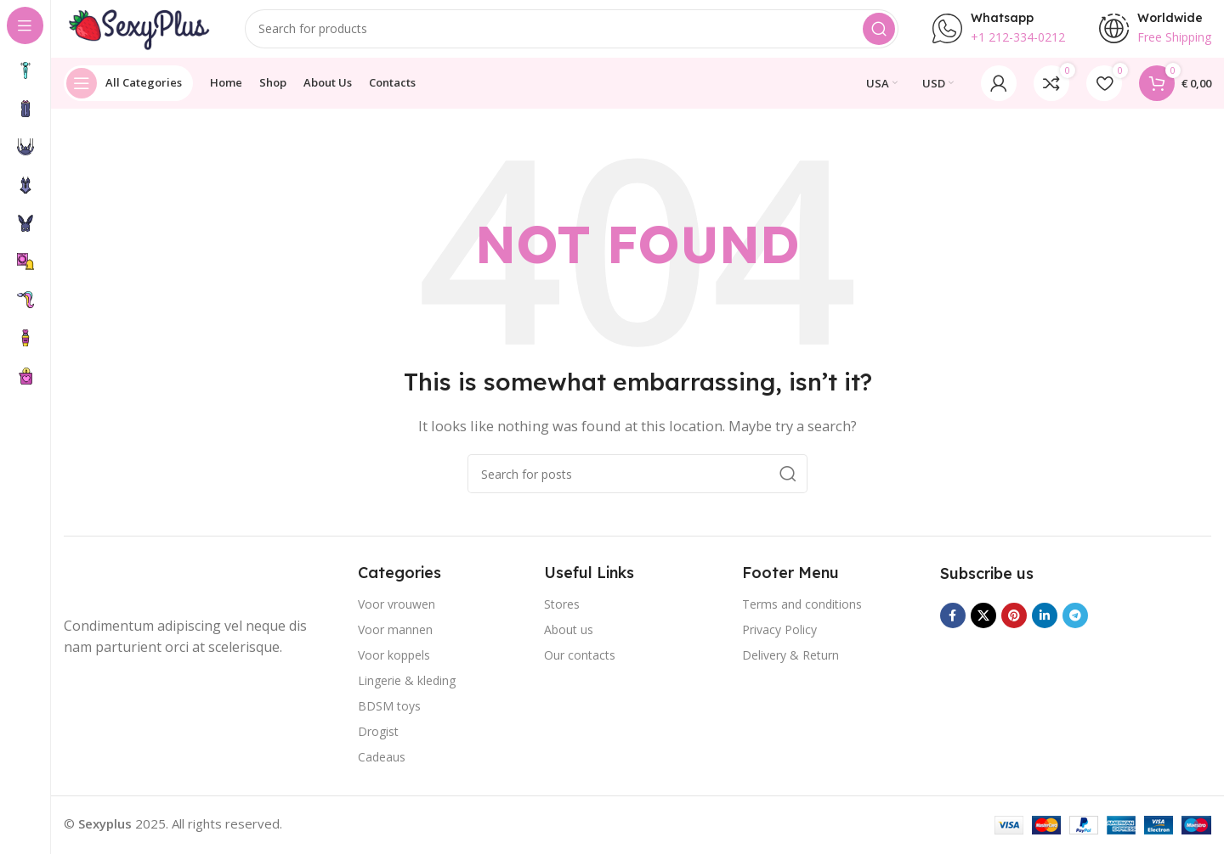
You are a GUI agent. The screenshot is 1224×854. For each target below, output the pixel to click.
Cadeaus (381, 767)
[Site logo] (140, 32)
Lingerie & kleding (407, 691)
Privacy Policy (779, 640)
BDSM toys (389, 716)
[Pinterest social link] (1014, 626)
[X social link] (983, 626)
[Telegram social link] (1075, 626)
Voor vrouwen (396, 614)
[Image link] (132, 593)
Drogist (378, 741)
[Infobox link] (998, 34)
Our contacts (579, 665)
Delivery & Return (790, 665)
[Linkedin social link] (1044, 626)
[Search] (574, 33)
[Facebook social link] (953, 626)
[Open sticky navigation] (128, 93)
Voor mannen (395, 640)
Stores (562, 614)
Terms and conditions (802, 614)
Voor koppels (394, 665)
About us (568, 640)
